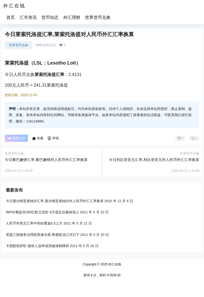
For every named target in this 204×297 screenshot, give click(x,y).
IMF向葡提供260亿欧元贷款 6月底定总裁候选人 (42, 212)
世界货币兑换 (97, 17)
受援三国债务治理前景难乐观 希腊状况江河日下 (42, 234)
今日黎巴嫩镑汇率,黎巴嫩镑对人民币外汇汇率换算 (46, 160)
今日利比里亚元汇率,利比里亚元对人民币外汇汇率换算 (154, 160)
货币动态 (49, 17)
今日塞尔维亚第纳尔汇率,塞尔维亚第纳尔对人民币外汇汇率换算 (55, 201)
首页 (10, 17)
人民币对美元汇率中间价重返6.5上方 (34, 223)
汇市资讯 (28, 17)
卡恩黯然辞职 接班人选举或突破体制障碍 (37, 246)
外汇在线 (114, 264)
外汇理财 (71, 17)
